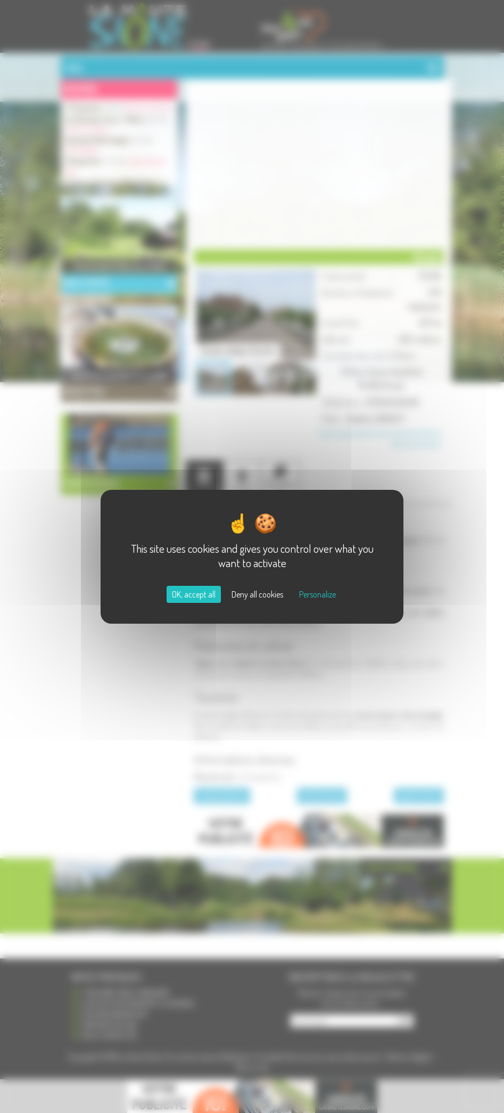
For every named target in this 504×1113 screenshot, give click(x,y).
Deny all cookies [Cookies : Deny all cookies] (257, 594)
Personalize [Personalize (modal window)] (317, 594)
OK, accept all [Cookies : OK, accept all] (194, 594)
